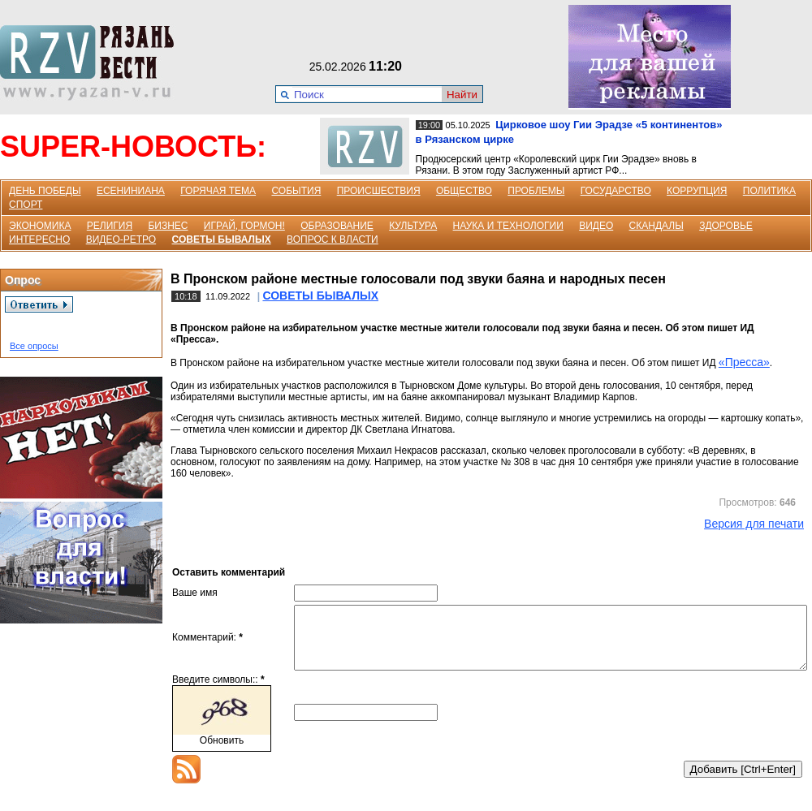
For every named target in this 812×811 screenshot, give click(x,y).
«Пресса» (744, 362)
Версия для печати (754, 523)
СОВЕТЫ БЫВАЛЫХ (221, 239)
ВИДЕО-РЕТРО (121, 239)
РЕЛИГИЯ (109, 225)
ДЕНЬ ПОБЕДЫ (45, 190)
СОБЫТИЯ (296, 190)
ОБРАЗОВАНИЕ (337, 225)
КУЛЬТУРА (413, 225)
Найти (462, 94)
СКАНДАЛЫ (656, 225)
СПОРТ (25, 204)
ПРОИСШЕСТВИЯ (379, 190)
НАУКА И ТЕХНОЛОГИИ (508, 225)
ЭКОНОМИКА (40, 225)
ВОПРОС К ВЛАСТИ (332, 239)
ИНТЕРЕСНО (39, 239)
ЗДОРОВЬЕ (726, 225)
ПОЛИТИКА (769, 190)
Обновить (222, 752)
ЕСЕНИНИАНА (131, 190)
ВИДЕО (596, 225)
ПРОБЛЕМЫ (536, 190)
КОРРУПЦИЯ (697, 190)
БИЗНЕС (168, 225)
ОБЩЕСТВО (464, 190)
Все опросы (34, 346)
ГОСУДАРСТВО (616, 190)
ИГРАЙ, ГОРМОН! (244, 225)
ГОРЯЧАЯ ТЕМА (218, 190)
